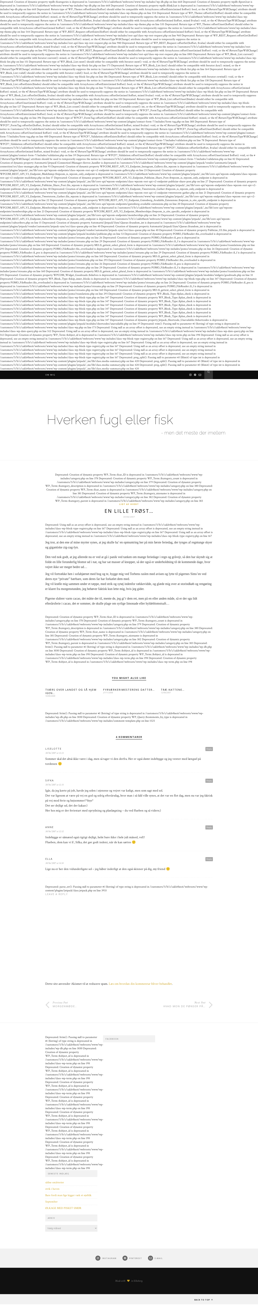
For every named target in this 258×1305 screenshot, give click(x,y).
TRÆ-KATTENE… (173, 690)
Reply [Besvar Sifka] (209, 781)
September (51, 1202)
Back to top (203, 1300)
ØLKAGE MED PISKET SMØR (63, 1209)
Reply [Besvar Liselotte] (209, 749)
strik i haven (52, 1189)
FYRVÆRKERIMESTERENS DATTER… (129, 690)
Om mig (50, 374)
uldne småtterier (54, 1183)
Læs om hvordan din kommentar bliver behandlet (140, 984)
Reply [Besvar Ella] (209, 859)
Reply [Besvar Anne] (209, 828)
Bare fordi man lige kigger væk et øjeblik (68, 1196)
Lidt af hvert (129, 504)
